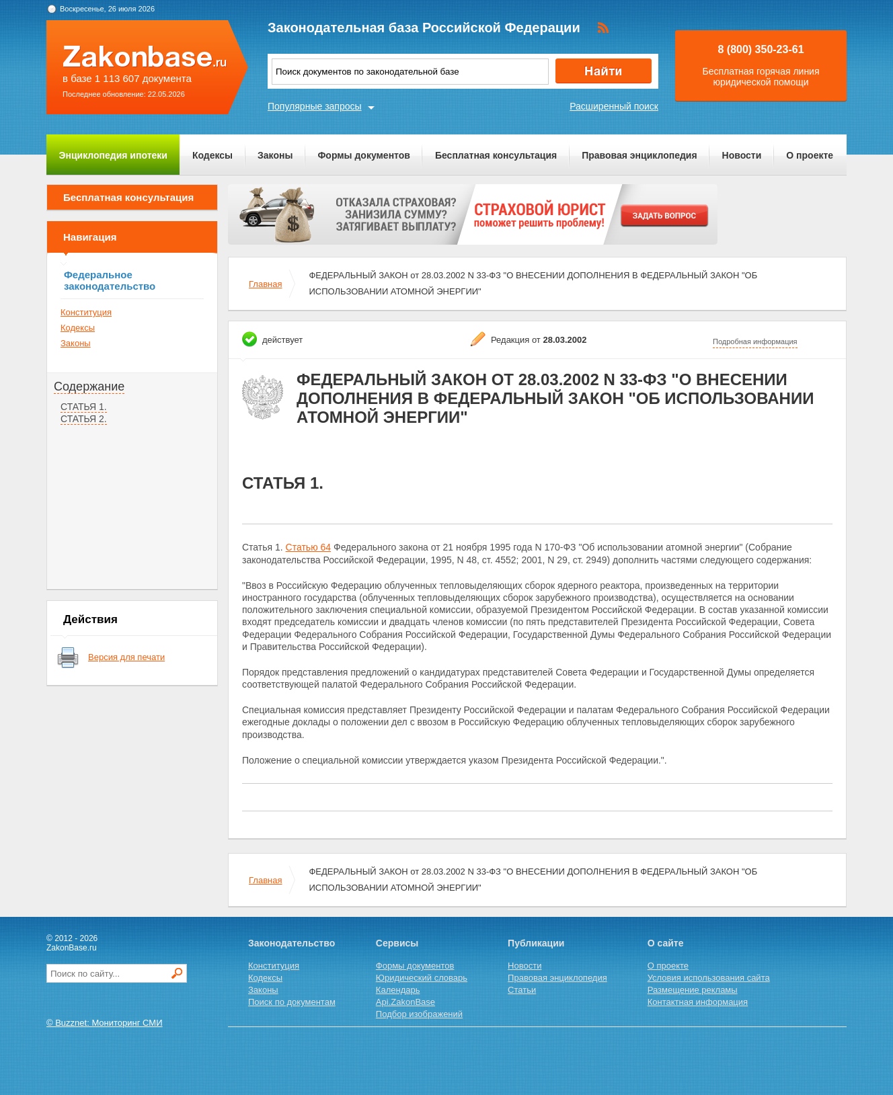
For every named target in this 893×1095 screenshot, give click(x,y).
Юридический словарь (421, 978)
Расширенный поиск (614, 106)
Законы (275, 155)
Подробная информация (755, 341)
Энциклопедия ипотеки (113, 155)
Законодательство (291, 943)
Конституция (86, 312)
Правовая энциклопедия (639, 155)
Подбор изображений (419, 1014)
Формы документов (363, 155)
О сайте (666, 943)
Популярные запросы (315, 106)
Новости (742, 155)
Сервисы (397, 943)
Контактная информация (698, 1002)
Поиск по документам (292, 1002)
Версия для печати (126, 657)
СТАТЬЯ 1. (84, 406)
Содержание (89, 386)
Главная (265, 284)
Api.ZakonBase (405, 1002)
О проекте (809, 155)
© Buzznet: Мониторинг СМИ (104, 1023)
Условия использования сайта (709, 978)
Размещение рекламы (693, 990)
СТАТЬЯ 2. (84, 418)
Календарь (398, 990)
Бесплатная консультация (496, 155)
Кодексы (212, 155)
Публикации (536, 943)
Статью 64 (309, 547)
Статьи (522, 990)
